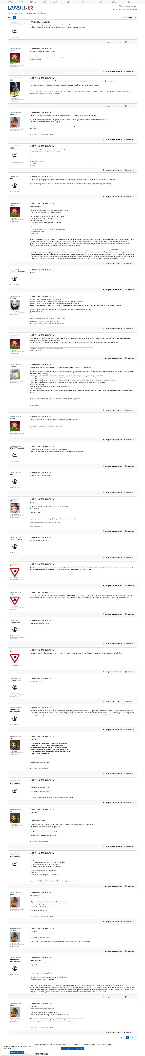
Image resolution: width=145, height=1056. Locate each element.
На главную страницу (15, 13)
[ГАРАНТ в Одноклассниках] (130, 9)
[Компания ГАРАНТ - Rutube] (133, 9)
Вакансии (103, 2)
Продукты (34, 2)
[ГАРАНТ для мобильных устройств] (117, 9)
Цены (46, 2)
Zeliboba (13, 298)
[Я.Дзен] (122, 9)
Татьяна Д (14, 366)
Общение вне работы (31, 13)
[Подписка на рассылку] (114, 9)
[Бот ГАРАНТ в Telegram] (128, 9)
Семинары (58, 2)
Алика (12, 148)
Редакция (132, 2)
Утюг (12, 566)
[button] (135, 17)
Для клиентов (118, 2)
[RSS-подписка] (136, 9)
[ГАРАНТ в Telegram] (125, 9)
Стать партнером (88, 2)
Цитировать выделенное (112, 42)
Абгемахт (13, 114)
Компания (71, 2)
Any (11, 738)
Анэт (11, 80)
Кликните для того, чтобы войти (72, 1049)
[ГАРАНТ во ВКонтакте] (119, 9)
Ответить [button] (128, 17)
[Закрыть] (34, 1046)
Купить (11, 2)
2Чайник (13, 501)
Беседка (43, 13)
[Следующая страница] (22, 17)
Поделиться (129, 42)
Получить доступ (17, 1052)
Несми (12, 50)
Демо (22, 2)
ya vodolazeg (15, 622)
